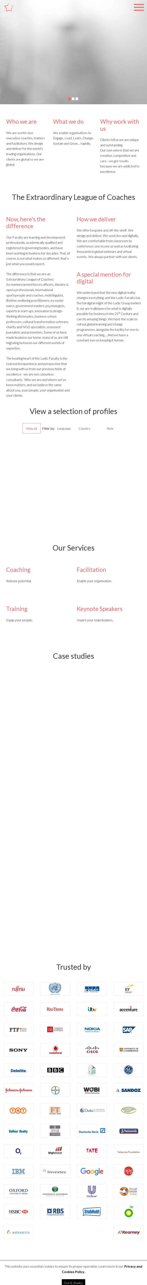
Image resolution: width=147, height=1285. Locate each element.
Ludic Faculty (16, 11)
